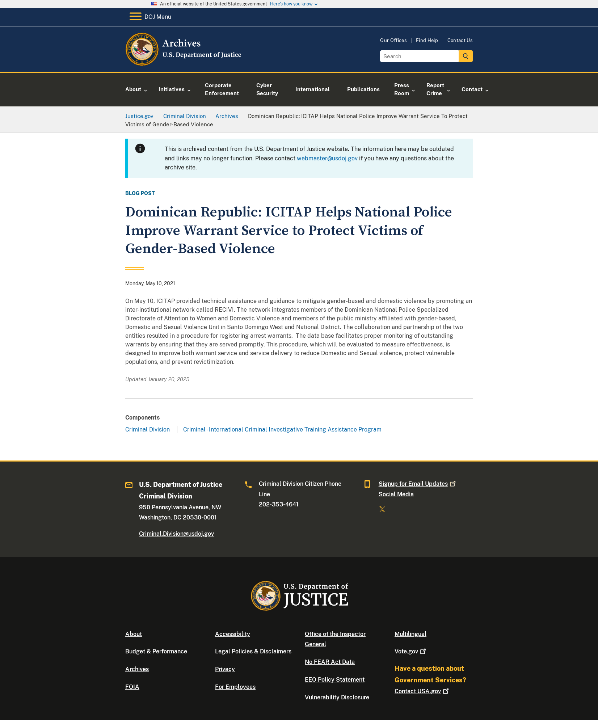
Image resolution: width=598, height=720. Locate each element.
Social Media (396, 494)
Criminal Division (148, 429)
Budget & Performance (156, 651)
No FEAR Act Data (330, 661)
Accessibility (232, 634)
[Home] (184, 63)
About (133, 634)
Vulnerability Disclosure (337, 697)
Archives (137, 669)
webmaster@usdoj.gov (327, 158)
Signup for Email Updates (418, 483)
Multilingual (410, 634)
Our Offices (393, 40)
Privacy (225, 669)
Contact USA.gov (422, 691)
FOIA (132, 686)
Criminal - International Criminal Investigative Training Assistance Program (282, 429)
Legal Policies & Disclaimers (253, 651)
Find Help (427, 40)
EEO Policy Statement (335, 679)
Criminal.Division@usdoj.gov (176, 533)
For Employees (235, 686)
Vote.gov (411, 651)
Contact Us (460, 40)
